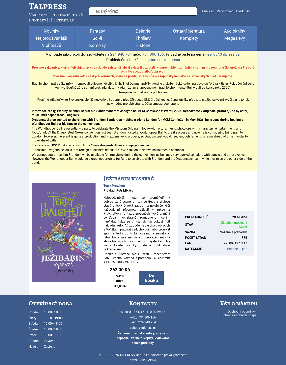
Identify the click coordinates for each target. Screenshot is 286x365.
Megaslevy (234, 38)
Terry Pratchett (114, 186)
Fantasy (97, 31)
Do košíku (151, 278)
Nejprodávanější (51, 38)
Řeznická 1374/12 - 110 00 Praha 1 (143, 312)
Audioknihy (234, 31)
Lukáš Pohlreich (147, 360)
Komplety (189, 38)
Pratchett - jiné (237, 249)
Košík (240, 11)
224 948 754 (121, 54)
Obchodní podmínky (242, 311)
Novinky (51, 31)
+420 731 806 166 (143, 317)
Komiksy (97, 45)
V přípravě (51, 45)
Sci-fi (97, 38)
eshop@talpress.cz (143, 328)
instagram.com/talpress (159, 60)
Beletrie (143, 31)
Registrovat (225, 11)
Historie (143, 45)
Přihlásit (208, 11)
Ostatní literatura (189, 31)
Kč (248, 11)
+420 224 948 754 (143, 322)
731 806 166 (153, 54)
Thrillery (143, 38)
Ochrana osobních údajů (238, 315)
